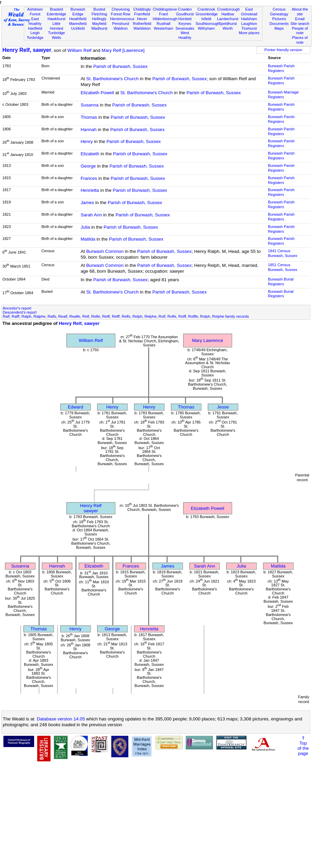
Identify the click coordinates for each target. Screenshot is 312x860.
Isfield (206, 19)
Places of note (300, 39)
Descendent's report (20, 312)
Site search (300, 24)
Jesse (223, 407)
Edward (75, 407)
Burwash (77, 9)
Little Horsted (56, 26)
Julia (85, 227)
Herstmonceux (122, 19)
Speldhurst (227, 24)
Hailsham (249, 19)
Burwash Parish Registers (281, 68)
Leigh (35, 33)
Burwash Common (105, 251)
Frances (89, 178)
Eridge (77, 14)
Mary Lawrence (207, 340)
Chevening (121, 9)
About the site (300, 11)
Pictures (279, 19)
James (87, 202)
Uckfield (78, 28)
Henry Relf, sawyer (26, 50)
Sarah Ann (91, 214)
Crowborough (228, 9)
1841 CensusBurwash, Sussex (282, 253)
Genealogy (279, 14)
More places (249, 33)
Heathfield (77, 19)
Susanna (90, 105)
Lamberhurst (227, 19)
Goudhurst (185, 14)
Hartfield (35, 28)
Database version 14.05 (61, 718)
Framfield (142, 14)
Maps (279, 28)
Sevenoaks (184, 28)
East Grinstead (249, 11)
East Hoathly (35, 21)
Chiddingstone (165, 9)
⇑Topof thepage (303, 745)
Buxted (99, 9)
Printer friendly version (283, 50)
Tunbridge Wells (56, 35)
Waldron (121, 28)
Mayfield (99, 24)
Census (279, 9)
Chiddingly (142, 9)
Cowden (185, 9)
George (88, 166)
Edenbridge (56, 14)
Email (300, 19)
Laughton (249, 24)
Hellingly (99, 19)
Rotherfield (142, 24)
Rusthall (163, 24)
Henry (87, 141)
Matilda (88, 239)
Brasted (56, 9)
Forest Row (120, 14)
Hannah (89, 129)
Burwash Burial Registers (281, 281)
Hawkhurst (56, 19)
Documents (279, 24)
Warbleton (142, 28)
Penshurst (120, 24)
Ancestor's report (17, 308)
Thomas (89, 117)
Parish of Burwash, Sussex (120, 66)
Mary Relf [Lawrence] (123, 50)
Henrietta (90, 190)
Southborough (207, 24)
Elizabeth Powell (97, 92)
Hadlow (227, 14)
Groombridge (207, 14)
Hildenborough (165, 19)
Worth (227, 28)
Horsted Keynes (185, 21)
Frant (163, 14)
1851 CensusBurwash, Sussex (282, 267)
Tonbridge (35, 37)
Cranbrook (206, 9)
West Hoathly (185, 35)
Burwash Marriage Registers (283, 94)
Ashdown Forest (35, 11)
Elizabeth (90, 153)
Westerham (163, 28)
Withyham (206, 28)
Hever (142, 19)
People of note (300, 30)
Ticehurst (249, 28)
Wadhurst (99, 28)
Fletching (99, 14)
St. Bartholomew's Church (112, 78)
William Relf (79, 50)
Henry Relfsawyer (91, 508)
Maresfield (77, 24)
